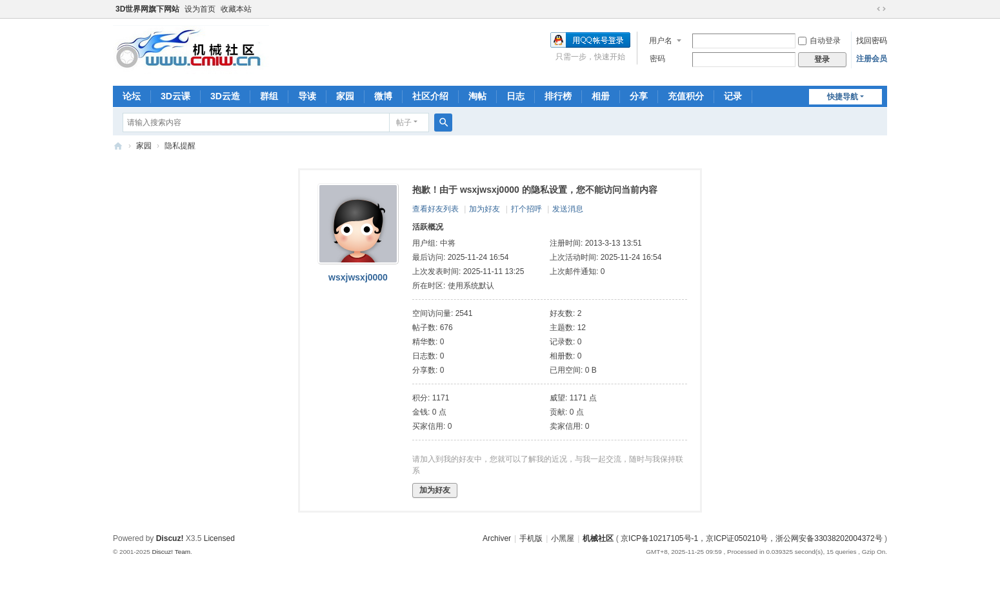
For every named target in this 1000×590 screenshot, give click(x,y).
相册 (601, 96)
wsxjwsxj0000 (358, 277)
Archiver (497, 538)
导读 (307, 96)
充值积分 (686, 96)
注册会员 (871, 58)
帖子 (404, 122)
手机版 (531, 538)
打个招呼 (526, 208)
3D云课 (175, 96)
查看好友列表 (435, 208)
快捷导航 (842, 96)
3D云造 (225, 96)
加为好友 (484, 208)
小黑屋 (562, 538)
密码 (657, 58)
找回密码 (871, 40)
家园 (345, 96)
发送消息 (567, 208)
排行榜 (558, 96)
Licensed (219, 538)
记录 (733, 96)
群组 (269, 96)
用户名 (660, 40)
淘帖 (477, 96)
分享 (639, 96)
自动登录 (819, 40)
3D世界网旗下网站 (147, 9)
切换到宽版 (881, 9)
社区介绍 (430, 96)
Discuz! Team (171, 551)
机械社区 (118, 146)
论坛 (132, 96)
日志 (515, 96)
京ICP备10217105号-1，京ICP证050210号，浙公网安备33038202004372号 (752, 538)
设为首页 (200, 9)
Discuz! (170, 538)
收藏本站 (236, 9)
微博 (383, 96)
